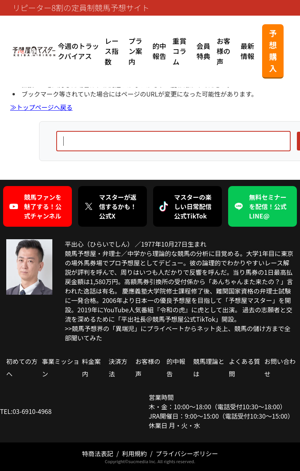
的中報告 (159, 51)
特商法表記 (97, 453)
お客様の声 (223, 51)
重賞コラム (179, 51)
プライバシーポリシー (186, 453)
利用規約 (134, 453)
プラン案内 (135, 51)
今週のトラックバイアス (78, 51)
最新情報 (247, 51)
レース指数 (111, 51)
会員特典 (203, 51)
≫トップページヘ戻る (41, 107)
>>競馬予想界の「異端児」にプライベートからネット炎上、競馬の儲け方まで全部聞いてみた (178, 333)
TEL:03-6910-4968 (26, 411)
